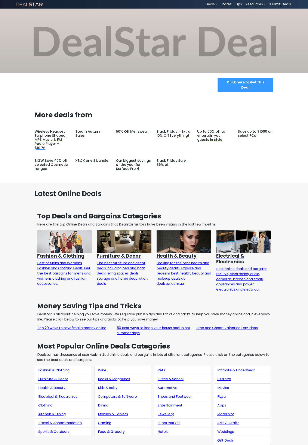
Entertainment (170, 405)
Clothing (45, 405)
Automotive (167, 387)
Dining (103, 405)
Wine (102, 370)
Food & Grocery (111, 431)
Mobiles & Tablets (113, 414)
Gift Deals (225, 440)
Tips (238, 4)
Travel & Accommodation (60, 422)
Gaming (104, 422)
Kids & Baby (107, 387)
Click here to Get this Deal (245, 85)
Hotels (163, 431)
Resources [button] (254, 4)
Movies (223, 387)
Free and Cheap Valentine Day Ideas (227, 327)
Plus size (224, 379)
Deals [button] (210, 4)
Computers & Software (117, 396)
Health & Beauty (51, 387)
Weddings (225, 431)
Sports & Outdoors (54, 431)
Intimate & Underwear (236, 370)
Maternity (225, 414)
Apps (221, 405)
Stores (226, 4)
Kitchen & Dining (52, 414)
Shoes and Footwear (175, 396)
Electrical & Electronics (57, 396)
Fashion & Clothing (54, 370)
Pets (161, 370)
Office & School (171, 379)
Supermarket (169, 422)
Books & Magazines (114, 379)
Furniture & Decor (53, 379)
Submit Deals (280, 4)
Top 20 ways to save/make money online (71, 327)
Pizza (221, 396)
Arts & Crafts (228, 422)
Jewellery (166, 414)
